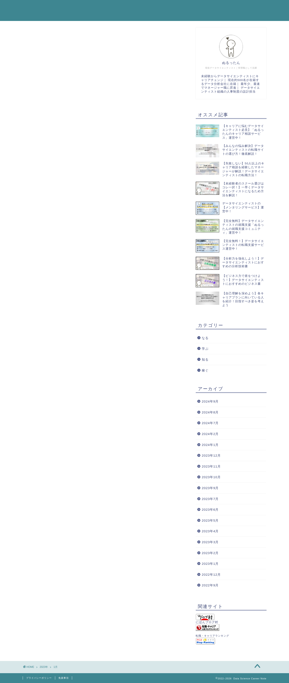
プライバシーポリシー (39, 678)
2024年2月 (210, 434)
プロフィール (222, 7)
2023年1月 (210, 563)
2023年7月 (210, 499)
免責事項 (63, 678)
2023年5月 (210, 520)
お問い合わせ (253, 7)
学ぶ (205, 348)
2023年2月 (210, 553)
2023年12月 (211, 455)
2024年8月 (210, 412)
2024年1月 (210, 445)
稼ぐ (205, 370)
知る (205, 359)
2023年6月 (210, 509)
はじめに (194, 7)
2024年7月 (210, 423)
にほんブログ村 (207, 619)
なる (205, 338)
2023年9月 (210, 488)
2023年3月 (210, 542)
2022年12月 (211, 574)
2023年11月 (211, 466)
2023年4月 (210, 531)
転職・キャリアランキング (212, 635)
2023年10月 (211, 477)
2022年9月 (210, 585)
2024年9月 (210, 401)
